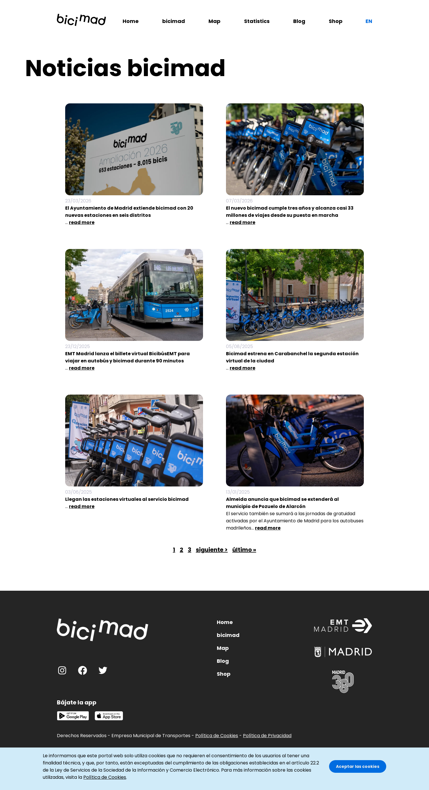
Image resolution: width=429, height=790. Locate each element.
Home (131, 21)
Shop (336, 21)
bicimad (173, 21)
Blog (299, 21)
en (369, 21)
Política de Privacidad (267, 735)
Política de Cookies (216, 735)
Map (214, 21)
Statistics (257, 21)
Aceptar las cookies (357, 767)
